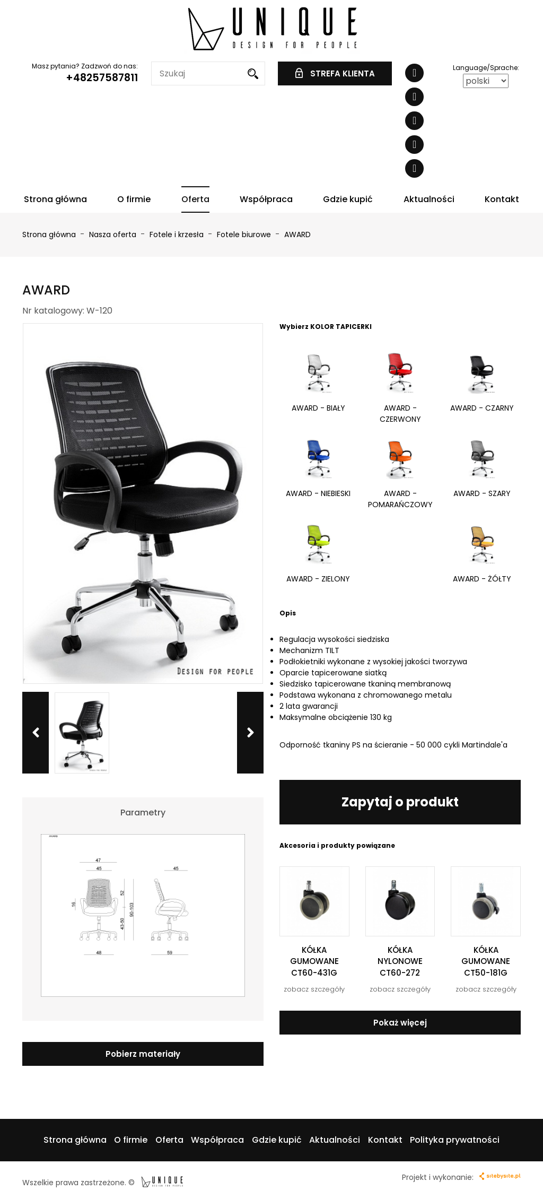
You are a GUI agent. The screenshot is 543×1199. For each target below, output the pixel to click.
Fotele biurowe (245, 234)
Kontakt (502, 199)
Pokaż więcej (400, 1022)
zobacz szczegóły (314, 989)
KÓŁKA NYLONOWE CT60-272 (400, 961)
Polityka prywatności (455, 1140)
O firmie (134, 199)
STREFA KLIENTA (335, 73)
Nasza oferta (113, 234)
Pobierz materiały (143, 1053)
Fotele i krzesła (178, 234)
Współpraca (266, 199)
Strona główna (55, 199)
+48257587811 (102, 78)
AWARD (297, 234)
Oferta (195, 199)
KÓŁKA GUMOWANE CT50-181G (485, 961)
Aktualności (429, 199)
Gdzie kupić (348, 199)
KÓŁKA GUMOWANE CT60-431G (314, 961)
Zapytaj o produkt (400, 802)
